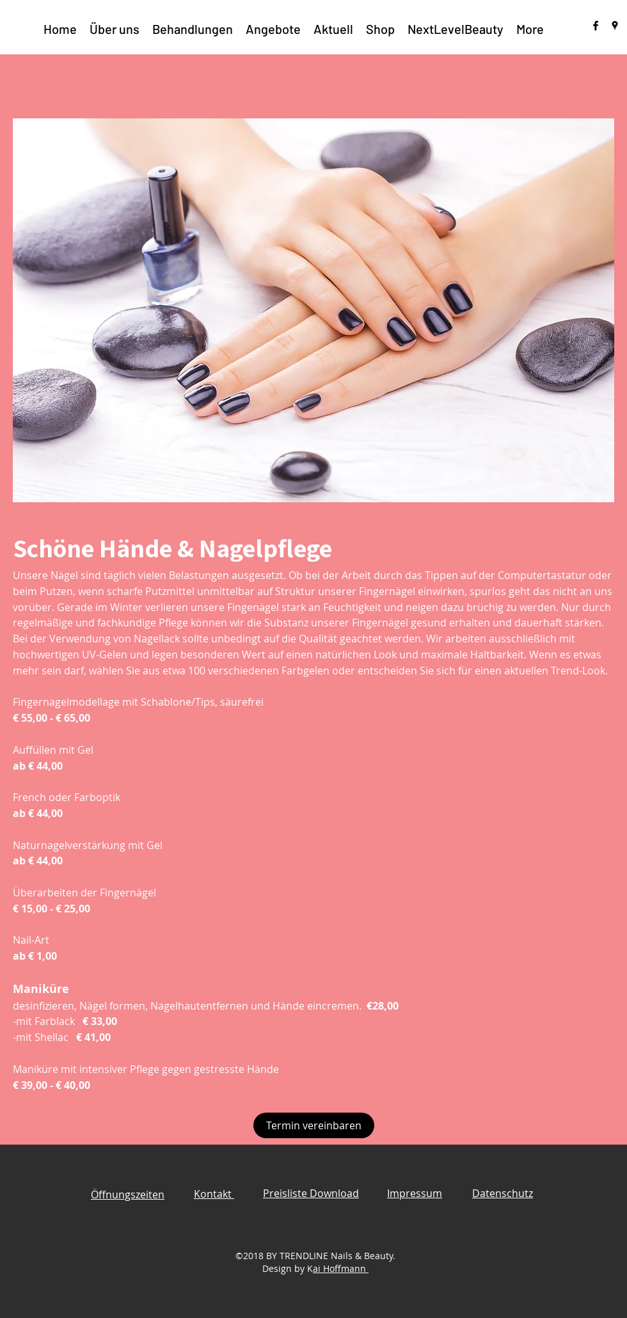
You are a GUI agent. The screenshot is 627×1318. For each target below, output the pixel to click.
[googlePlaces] (614, 25)
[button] (192, 28)
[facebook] (595, 25)
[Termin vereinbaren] (313, 1125)
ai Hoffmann (341, 1268)
